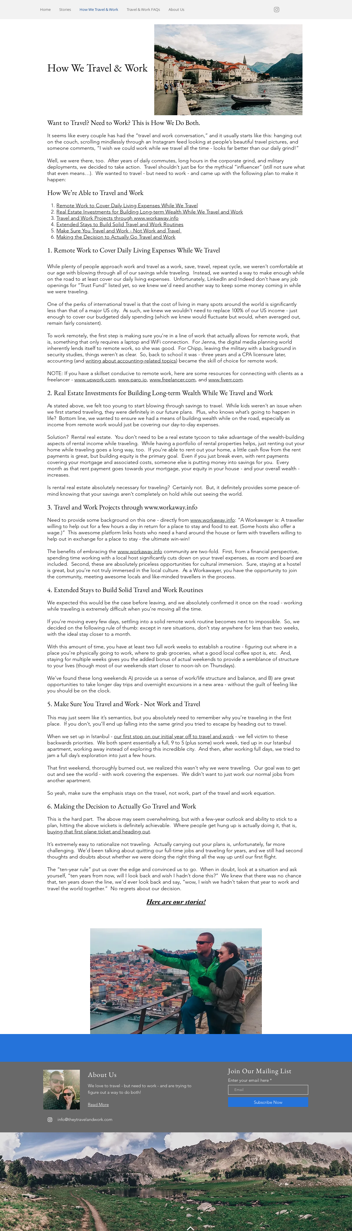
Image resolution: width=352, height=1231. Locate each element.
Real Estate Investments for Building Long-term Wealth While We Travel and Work (149, 212)
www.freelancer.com (172, 380)
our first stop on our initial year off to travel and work (174, 736)
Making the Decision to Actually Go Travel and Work (115, 237)
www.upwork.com (94, 380)
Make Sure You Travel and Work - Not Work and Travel (118, 231)
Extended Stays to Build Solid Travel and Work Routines (119, 224)
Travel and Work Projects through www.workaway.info (117, 218)
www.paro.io (132, 380)
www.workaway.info (170, 507)
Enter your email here (248, 1080)
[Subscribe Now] (268, 1102)
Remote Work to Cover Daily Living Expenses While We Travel (127, 205)
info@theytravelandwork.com (85, 1119)
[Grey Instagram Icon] (276, 9)
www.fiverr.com (225, 380)
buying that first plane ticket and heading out (98, 831)
